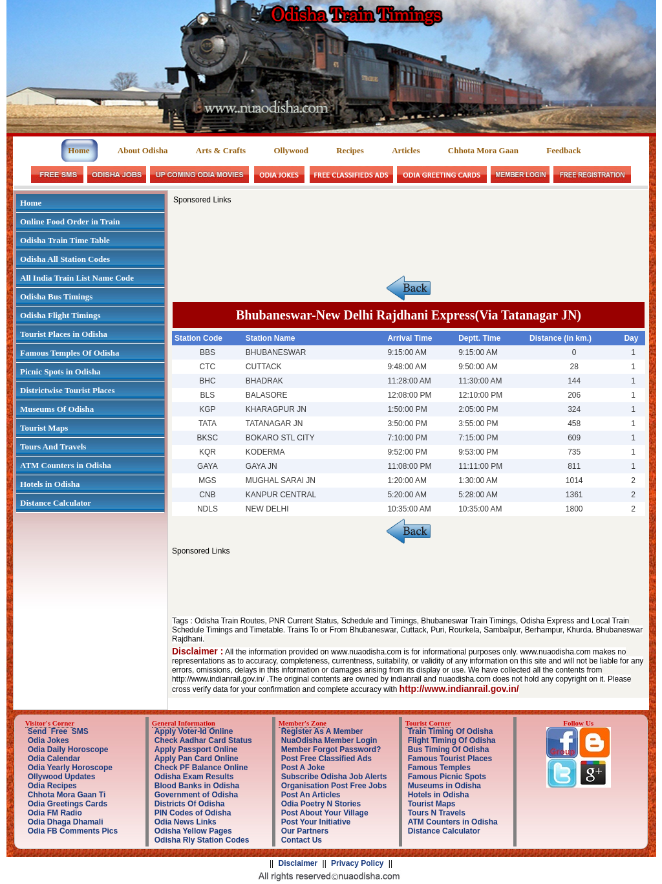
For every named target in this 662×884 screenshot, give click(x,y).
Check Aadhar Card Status (203, 740)
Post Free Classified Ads (326, 758)
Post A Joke (303, 767)
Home (79, 150)
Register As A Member (322, 731)
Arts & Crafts (221, 150)
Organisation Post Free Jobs (334, 785)
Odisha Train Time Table (65, 240)
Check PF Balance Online (201, 767)
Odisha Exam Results (194, 776)
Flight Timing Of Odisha (452, 740)
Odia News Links (186, 821)
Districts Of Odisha (190, 803)
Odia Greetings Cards (67, 803)
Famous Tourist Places (450, 758)
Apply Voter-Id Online (194, 731)
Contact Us (301, 840)
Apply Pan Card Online (197, 758)
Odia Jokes (48, 740)
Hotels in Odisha (50, 484)
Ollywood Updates (62, 776)
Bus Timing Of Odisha (448, 749)
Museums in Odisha (444, 785)
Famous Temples (439, 767)
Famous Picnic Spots (447, 776)
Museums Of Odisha (57, 409)
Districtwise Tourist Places (67, 390)
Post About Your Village (324, 812)
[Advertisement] (408, 233)
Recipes (350, 150)
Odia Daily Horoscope (68, 749)
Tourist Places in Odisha (63, 334)
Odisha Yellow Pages (193, 830)
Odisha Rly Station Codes (202, 840)
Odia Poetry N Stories (321, 803)
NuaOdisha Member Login (329, 740)
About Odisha (143, 150)
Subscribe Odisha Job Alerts (334, 776)
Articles (406, 150)
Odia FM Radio (55, 812)
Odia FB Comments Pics (73, 830)
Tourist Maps (44, 428)
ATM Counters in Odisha (65, 465)
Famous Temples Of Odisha (70, 353)
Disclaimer (298, 863)
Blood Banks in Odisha (197, 785)
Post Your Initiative (316, 821)
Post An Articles (311, 794)
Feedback (563, 150)
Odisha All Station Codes (65, 259)
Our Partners (304, 830)
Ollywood (290, 150)
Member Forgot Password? (331, 749)
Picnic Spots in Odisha (60, 371)
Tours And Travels (53, 446)
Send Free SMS (58, 731)
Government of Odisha (196, 794)
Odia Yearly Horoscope (70, 767)
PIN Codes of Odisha (193, 812)
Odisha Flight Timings (60, 315)
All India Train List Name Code (77, 278)
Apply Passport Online (196, 749)
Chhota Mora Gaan (483, 150)
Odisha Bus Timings (56, 296)
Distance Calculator (55, 503)
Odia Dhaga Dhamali (65, 821)
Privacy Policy (357, 863)
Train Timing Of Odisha (450, 731)
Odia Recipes (52, 785)
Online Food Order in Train (70, 221)
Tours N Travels (436, 812)
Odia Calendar (54, 758)
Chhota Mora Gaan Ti (66, 794)
